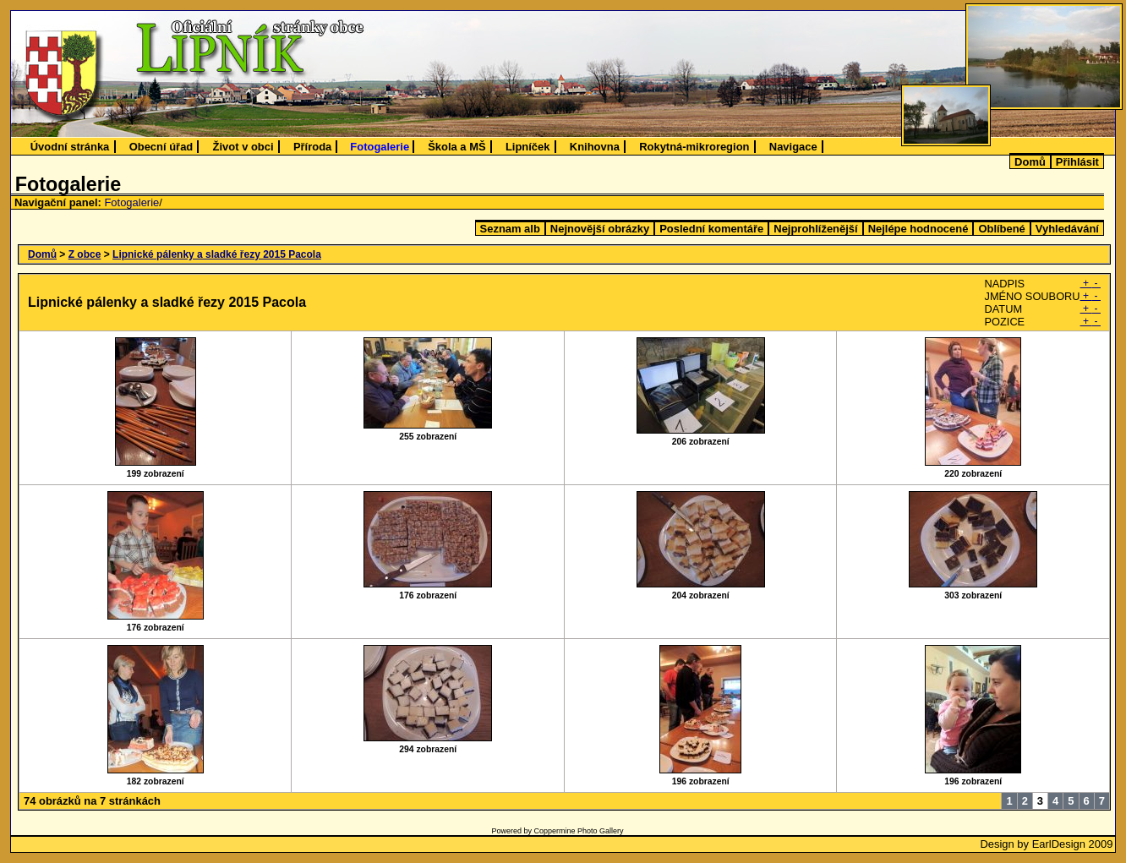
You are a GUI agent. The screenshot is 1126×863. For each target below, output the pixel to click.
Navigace (793, 146)
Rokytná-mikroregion (694, 146)
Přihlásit (1077, 162)
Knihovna (595, 146)
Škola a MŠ (456, 146)
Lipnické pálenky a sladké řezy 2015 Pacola (216, 254)
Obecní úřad (161, 146)
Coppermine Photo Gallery (578, 831)
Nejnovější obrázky (599, 228)
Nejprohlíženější (815, 228)
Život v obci (243, 146)
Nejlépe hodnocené (918, 228)
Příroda (312, 146)
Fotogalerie (379, 146)
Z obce (84, 254)
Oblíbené (1001, 228)
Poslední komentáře (711, 228)
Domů (1030, 162)
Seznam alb (510, 228)
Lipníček (528, 146)
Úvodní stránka (70, 146)
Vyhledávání (1067, 228)
